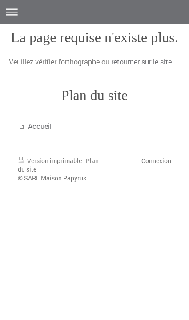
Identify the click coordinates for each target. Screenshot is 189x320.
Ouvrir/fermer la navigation (94, 11)
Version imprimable (50, 160)
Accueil (40, 126)
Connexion (156, 160)
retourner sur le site (141, 61)
